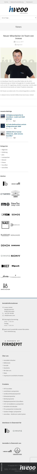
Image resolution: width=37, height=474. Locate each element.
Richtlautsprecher (9, 399)
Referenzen (7, 363)
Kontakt (6, 365)
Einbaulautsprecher (9, 396)
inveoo (6, 469)
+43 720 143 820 (9, 313)
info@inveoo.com (10, 315)
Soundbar (5, 165)
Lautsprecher (6, 157)
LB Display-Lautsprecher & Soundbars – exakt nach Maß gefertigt (15, 117)
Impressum (29, 2)
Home (6, 2)
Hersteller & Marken (9, 360)
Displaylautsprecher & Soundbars (13, 401)
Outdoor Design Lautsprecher (12, 411)
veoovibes (5, 167)
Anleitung (4, 152)
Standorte (7, 368)
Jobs (3, 155)
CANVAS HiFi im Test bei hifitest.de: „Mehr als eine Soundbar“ (14, 134)
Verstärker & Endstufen (10, 406)
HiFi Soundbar (8, 389)
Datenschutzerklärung (16, 2)
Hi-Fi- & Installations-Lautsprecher (14, 404)
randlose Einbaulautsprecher (12, 394)
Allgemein (19, 44)
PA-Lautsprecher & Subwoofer (12, 409)
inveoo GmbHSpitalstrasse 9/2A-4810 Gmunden (9, 309)
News (5, 373)
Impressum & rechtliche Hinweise (13, 375)
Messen (4, 160)
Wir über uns (7, 370)
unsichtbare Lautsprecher (11, 391)
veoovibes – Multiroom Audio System (15, 414)
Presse (4, 162)
